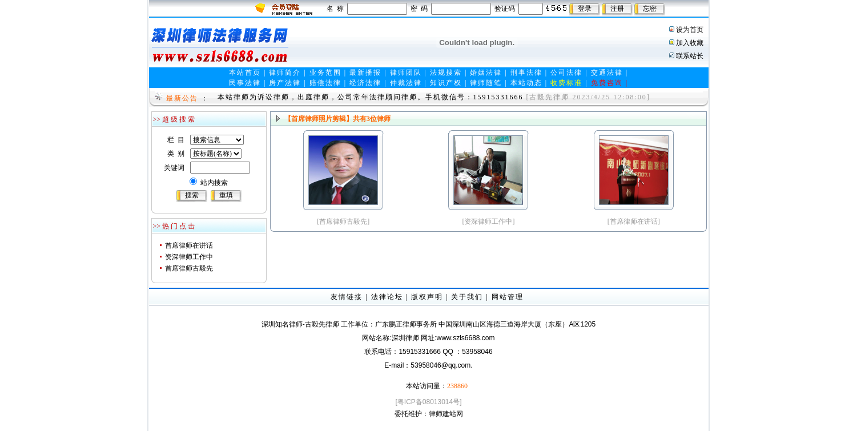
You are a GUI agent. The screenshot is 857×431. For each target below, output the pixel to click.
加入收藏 (689, 43)
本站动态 (526, 83)
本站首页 (245, 72)
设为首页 (689, 30)
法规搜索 (446, 72)
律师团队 (406, 72)
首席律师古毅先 (189, 268)
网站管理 (508, 297)
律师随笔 (486, 83)
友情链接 (347, 297)
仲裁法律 (406, 83)
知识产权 (446, 83)
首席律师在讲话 (189, 245)
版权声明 (427, 297)
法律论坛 (387, 297)
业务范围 (325, 72)
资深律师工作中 (189, 257)
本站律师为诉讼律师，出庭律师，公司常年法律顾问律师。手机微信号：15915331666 (371, 97)
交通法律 (607, 72)
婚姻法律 (486, 72)
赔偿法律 (325, 83)
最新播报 (365, 72)
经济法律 (365, 83)
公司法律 (566, 72)
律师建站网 (446, 414)
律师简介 (285, 72)
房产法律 (285, 83)
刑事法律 (526, 72)
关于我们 (467, 297)
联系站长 (689, 56)
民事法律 (245, 83)
